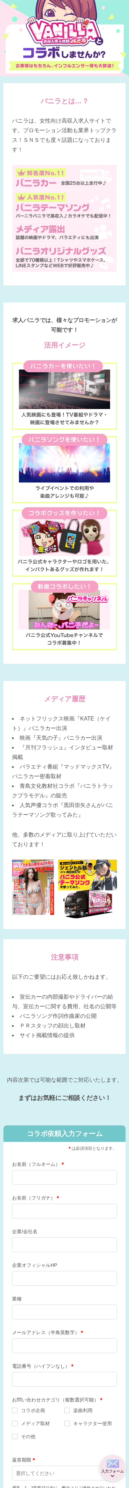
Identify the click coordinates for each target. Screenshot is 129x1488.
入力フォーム (112, 1471)
